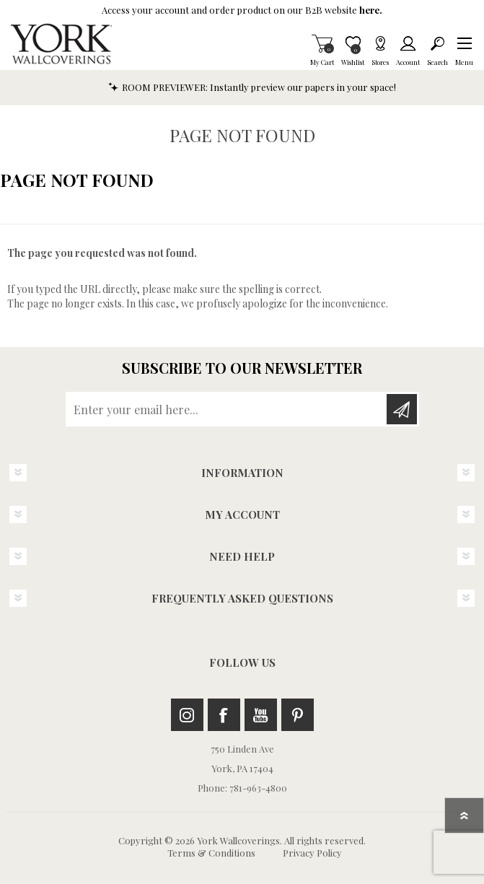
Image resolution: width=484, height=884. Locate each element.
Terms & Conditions (211, 852)
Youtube (261, 715)
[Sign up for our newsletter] (227, 409)
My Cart (322, 43)
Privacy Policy (312, 852)
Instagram (187, 715)
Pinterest (297, 715)
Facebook (224, 715)
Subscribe (402, 409)
